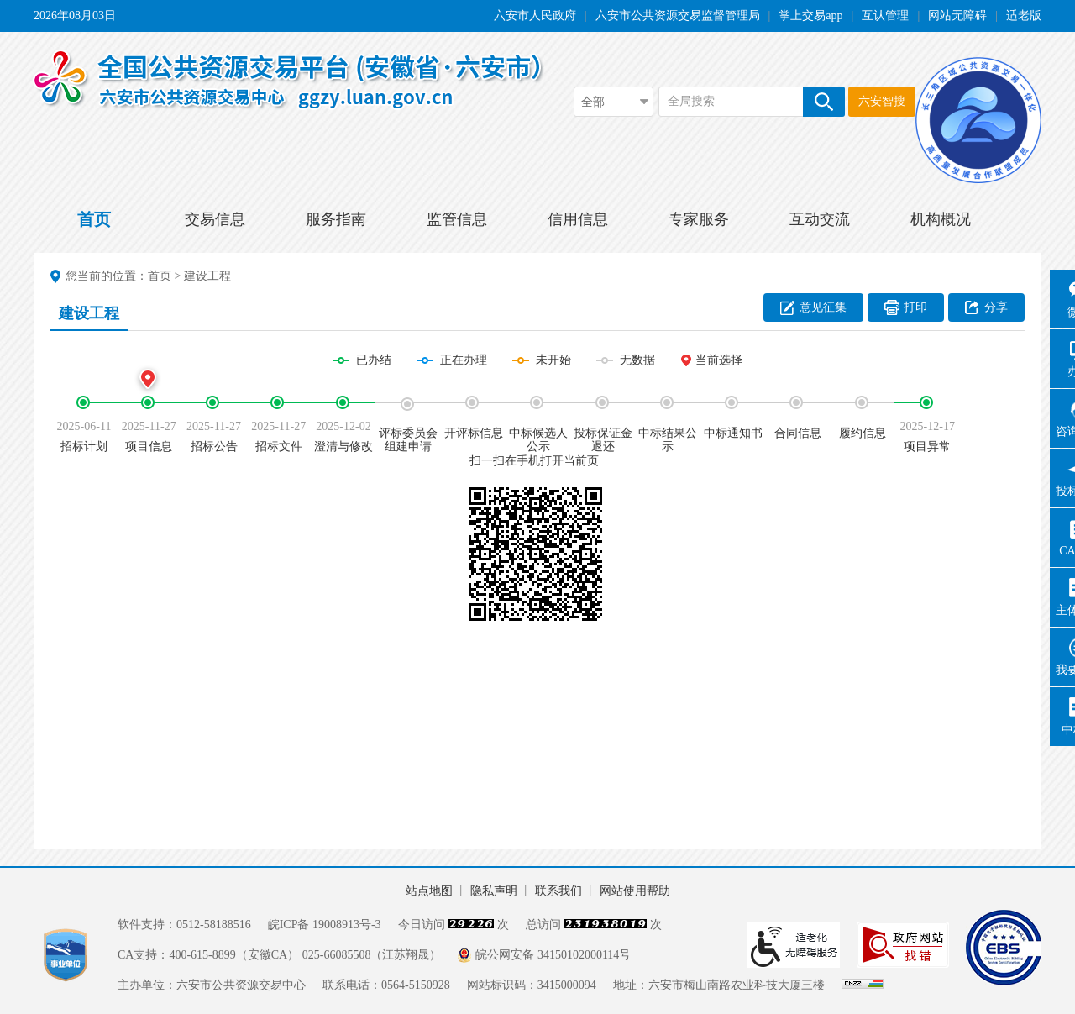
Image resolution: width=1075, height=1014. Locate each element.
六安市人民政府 (535, 15)
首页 (94, 219)
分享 (996, 307)
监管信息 (457, 219)
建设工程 (207, 276)
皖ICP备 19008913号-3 (324, 924)
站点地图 (429, 891)
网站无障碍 (957, 15)
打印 (915, 307)
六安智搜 (881, 101)
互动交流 (819, 219)
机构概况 (940, 219)
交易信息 (215, 219)
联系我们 (558, 891)
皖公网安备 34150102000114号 (553, 954)
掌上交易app (810, 15)
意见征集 (823, 307)
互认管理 (885, 15)
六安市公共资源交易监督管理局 (677, 15)
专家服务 (699, 219)
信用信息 (578, 219)
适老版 (1023, 15)
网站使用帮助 (635, 891)
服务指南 (336, 219)
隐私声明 (493, 891)
